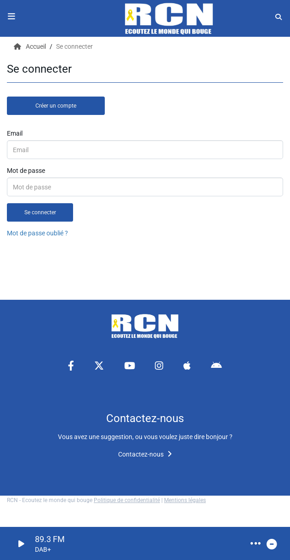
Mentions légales (185, 500)
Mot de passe (26, 170)
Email (15, 133)
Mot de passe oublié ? (37, 233)
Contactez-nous (145, 454)
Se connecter (40, 212)
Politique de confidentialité (127, 500)
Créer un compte (55, 106)
